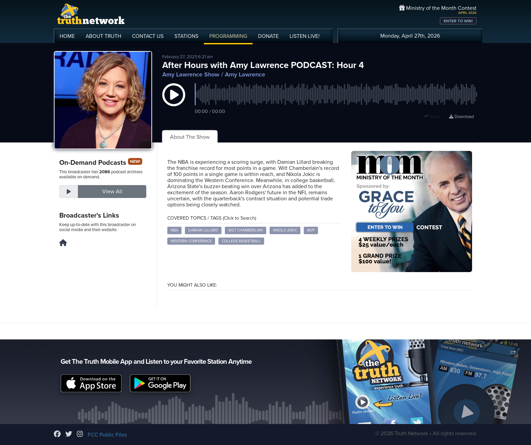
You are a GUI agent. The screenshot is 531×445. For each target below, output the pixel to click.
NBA (174, 230)
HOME (67, 36)
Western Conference (191, 241)
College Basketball (241, 241)
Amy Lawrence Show (190, 74)
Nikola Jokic (285, 230)
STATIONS (186, 36)
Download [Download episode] (461, 116)
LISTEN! (305, 36)
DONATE (268, 36)
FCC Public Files (107, 434)
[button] (173, 101)
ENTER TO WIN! (458, 21)
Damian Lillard (203, 230)
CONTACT (148, 36)
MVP (311, 230)
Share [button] (432, 116)
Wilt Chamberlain (245, 230)
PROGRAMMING (228, 36)
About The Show (190, 137)
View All (112, 191)
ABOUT (103, 36)
